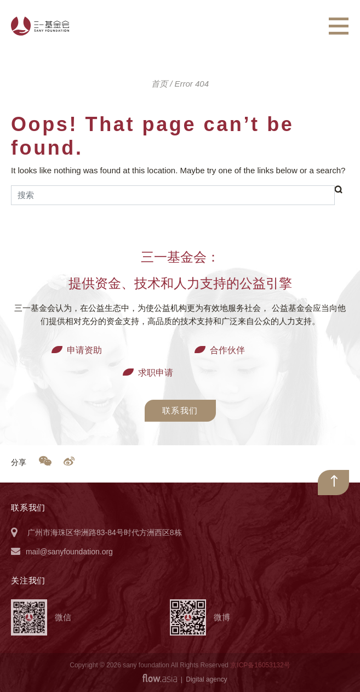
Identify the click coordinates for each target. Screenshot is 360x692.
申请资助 (84, 350)
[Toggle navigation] (338, 26)
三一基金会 (40, 26)
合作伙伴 (227, 350)
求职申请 (155, 372)
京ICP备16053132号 (260, 665)
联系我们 (180, 410)
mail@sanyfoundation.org (69, 551)
